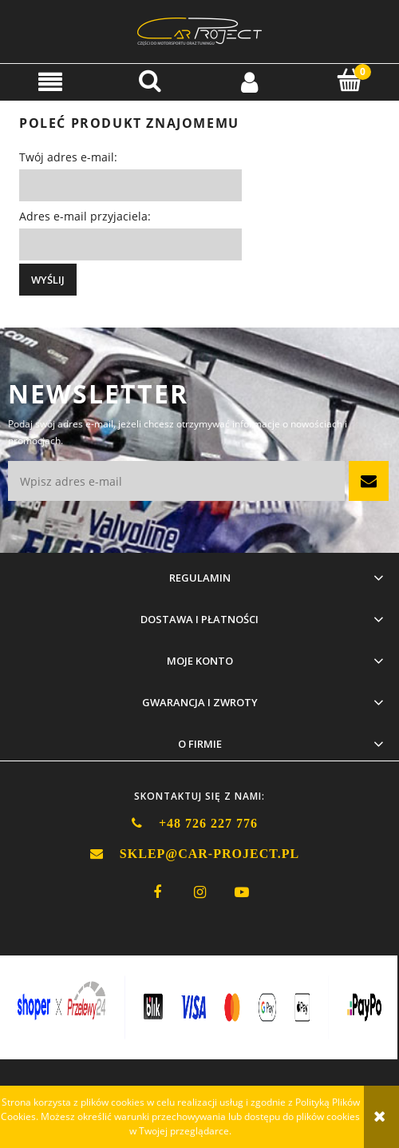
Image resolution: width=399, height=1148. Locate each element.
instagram (199, 892)
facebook (157, 892)
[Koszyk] (349, 80)
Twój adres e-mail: (68, 157)
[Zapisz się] (369, 481)
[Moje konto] (249, 81)
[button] (50, 81)
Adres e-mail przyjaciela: (85, 216)
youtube (242, 892)
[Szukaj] (149, 80)
